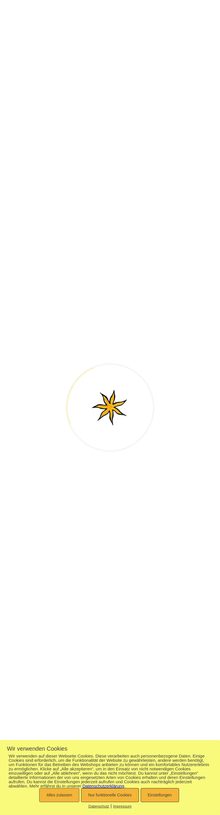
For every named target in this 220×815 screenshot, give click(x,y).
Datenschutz (99, 806)
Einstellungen (160, 795)
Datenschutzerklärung (103, 786)
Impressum (122, 806)
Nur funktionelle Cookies (110, 795)
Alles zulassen (59, 795)
